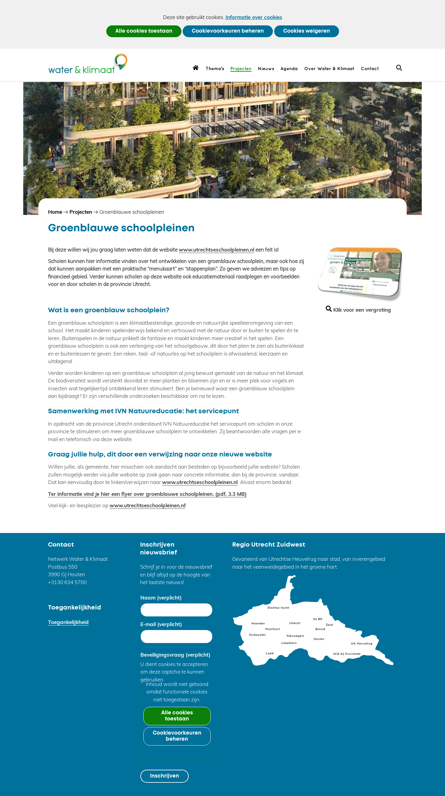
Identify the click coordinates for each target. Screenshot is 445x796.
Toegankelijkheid (68, 622)
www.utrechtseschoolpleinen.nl (216, 249)
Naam (161, 597)
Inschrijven (164, 776)
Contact (370, 69)
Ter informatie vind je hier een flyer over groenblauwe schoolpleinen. (147, 494)
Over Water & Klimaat (329, 69)
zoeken (401, 70)
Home (196, 67)
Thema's (215, 69)
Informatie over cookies (254, 17)
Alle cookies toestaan (143, 31)
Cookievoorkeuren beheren (228, 31)
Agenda (289, 69)
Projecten (240, 69)
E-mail (161, 624)
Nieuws (266, 69)
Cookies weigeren (306, 31)
